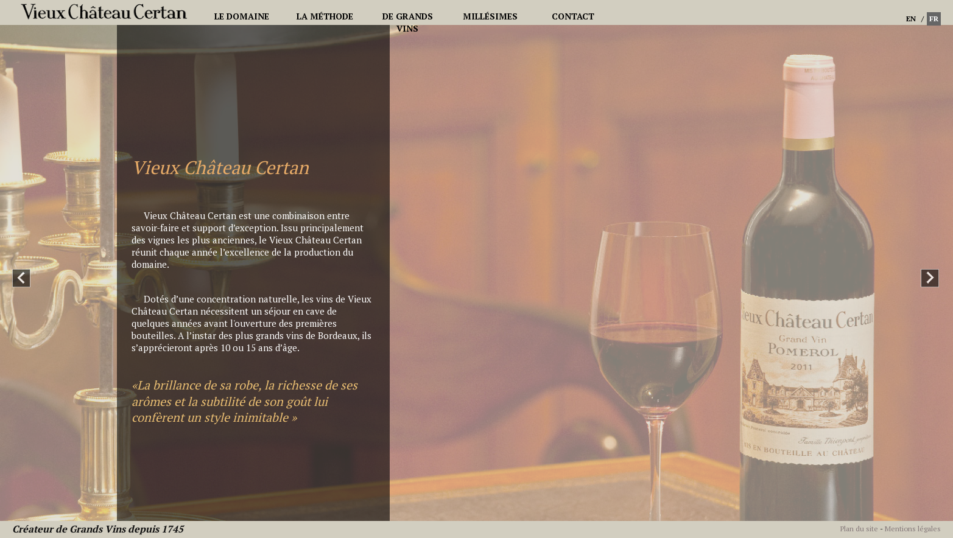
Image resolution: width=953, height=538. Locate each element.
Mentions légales (913, 528)
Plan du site (859, 528)
